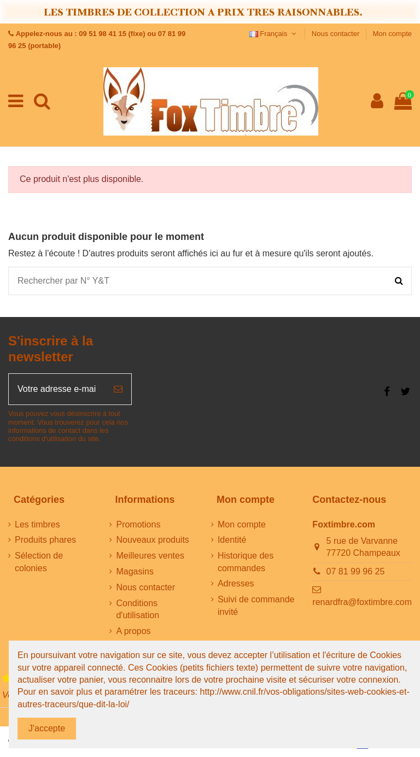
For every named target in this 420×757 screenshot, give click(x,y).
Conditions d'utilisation (137, 609)
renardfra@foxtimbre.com (362, 602)
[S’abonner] (118, 389)
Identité (232, 539)
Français (274, 34)
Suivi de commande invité (256, 605)
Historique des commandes (245, 561)
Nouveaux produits (152, 539)
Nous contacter (336, 34)
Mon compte (392, 34)
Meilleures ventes (150, 555)
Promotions (138, 524)
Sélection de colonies (39, 561)
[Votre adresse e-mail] (57, 389)
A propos (133, 631)
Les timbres (37, 524)
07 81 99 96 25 (355, 571)
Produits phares (45, 539)
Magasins (134, 571)
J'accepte (46, 728)
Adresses (236, 583)
